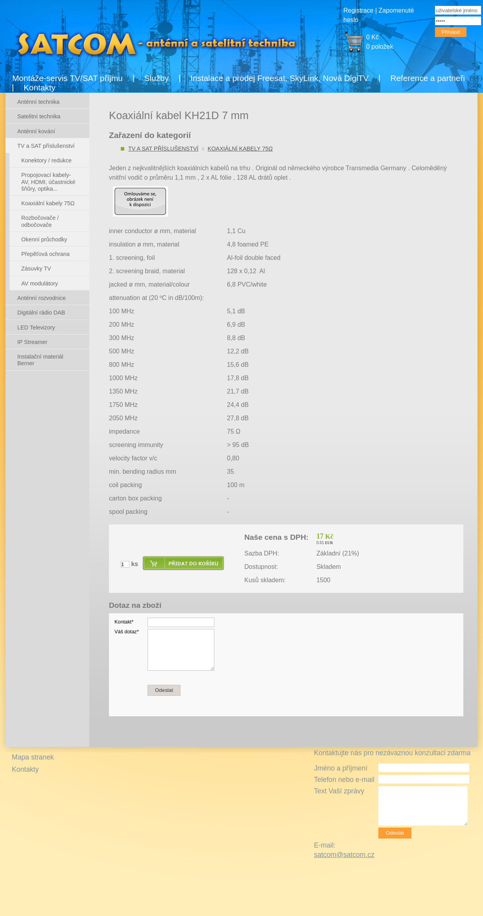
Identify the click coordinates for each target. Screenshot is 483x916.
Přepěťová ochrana (45, 254)
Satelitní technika (39, 116)
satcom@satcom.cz (344, 855)
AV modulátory (39, 283)
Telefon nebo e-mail (344, 780)
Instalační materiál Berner (40, 359)
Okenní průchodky (44, 239)
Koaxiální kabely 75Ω (240, 148)
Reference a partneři (427, 78)
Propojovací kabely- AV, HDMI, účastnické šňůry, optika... (48, 182)
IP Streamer (32, 342)
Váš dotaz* (126, 632)
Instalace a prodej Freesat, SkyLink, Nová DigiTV (279, 78)
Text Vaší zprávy (339, 791)
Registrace (358, 10)
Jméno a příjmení (340, 768)
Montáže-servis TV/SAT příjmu (67, 78)
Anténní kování (36, 131)
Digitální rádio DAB (41, 312)
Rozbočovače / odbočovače (40, 221)
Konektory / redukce (46, 160)
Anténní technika (38, 102)
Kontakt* (123, 622)
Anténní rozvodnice (41, 298)
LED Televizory (36, 327)
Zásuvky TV (36, 268)
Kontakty (39, 87)
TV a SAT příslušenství (163, 148)
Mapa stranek (33, 757)
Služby (156, 78)
